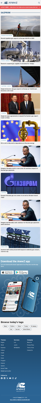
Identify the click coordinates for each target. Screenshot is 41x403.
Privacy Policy (30, 345)
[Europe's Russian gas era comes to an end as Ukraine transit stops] (20, 183)
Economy (3, 113)
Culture (3, 350)
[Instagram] (13, 378)
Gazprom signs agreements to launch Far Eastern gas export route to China (19, 117)
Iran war (17, 329)
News (5, 326)
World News (4, 219)
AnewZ (20, 397)
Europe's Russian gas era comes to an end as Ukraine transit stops (19, 196)
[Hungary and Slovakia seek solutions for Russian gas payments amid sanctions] (20, 210)
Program (3, 360)
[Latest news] (39, 7)
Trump (26, 326)
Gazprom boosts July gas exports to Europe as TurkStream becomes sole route (19, 90)
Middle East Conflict (6, 371)
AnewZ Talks (4, 368)
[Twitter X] (7, 378)
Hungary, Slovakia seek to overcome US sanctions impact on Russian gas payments (19, 169)
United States (26, 329)
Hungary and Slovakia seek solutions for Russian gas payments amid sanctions (20, 223)
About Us (29, 342)
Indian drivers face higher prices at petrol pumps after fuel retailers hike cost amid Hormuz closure (24, 7)
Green (2, 358)
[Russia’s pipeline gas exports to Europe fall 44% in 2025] (20, 26)
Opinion (3, 365)
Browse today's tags (12, 322)
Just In (15, 345)
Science (3, 363)
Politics (12, 326)
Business (3, 347)
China (19, 326)
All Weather (17, 347)
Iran (11, 329)
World (2, 345)
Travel (2, 355)
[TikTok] (16, 378)
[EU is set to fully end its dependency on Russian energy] (20, 130)
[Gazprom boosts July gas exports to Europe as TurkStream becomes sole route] (20, 76)
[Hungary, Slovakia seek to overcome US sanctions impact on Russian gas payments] (20, 156)
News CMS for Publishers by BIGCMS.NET (20, 399)
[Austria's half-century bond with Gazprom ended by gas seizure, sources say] (20, 237)
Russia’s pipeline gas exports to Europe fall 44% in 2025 (17, 38)
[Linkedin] (4, 378)
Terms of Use (30, 347)
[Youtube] (10, 378)
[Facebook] (2, 378)
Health (2, 352)
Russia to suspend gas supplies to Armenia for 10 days (17, 63)
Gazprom (5, 13)
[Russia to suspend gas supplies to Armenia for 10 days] (20, 51)
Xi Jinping (33, 326)
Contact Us (30, 350)
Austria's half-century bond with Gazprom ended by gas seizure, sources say (20, 250)
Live (15, 342)
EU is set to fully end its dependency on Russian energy (17, 143)
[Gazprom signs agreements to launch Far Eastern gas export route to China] (20, 103)
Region (2, 342)
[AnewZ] (20, 387)
